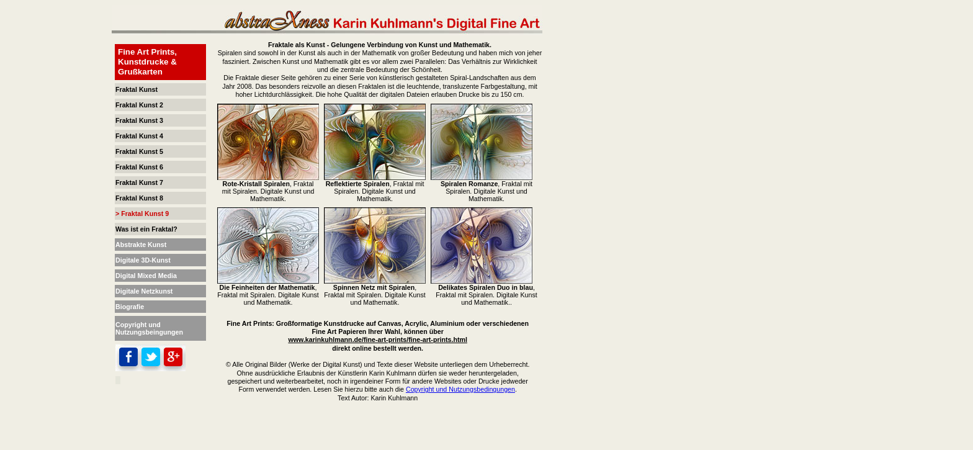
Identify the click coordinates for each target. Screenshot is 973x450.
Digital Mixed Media (146, 275)
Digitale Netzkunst (144, 291)
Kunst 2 (151, 105)
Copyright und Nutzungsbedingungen (460, 389)
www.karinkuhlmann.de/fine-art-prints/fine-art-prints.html (377, 339)
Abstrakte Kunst (140, 244)
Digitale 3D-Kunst (143, 260)
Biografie (129, 306)
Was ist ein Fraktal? (146, 229)
